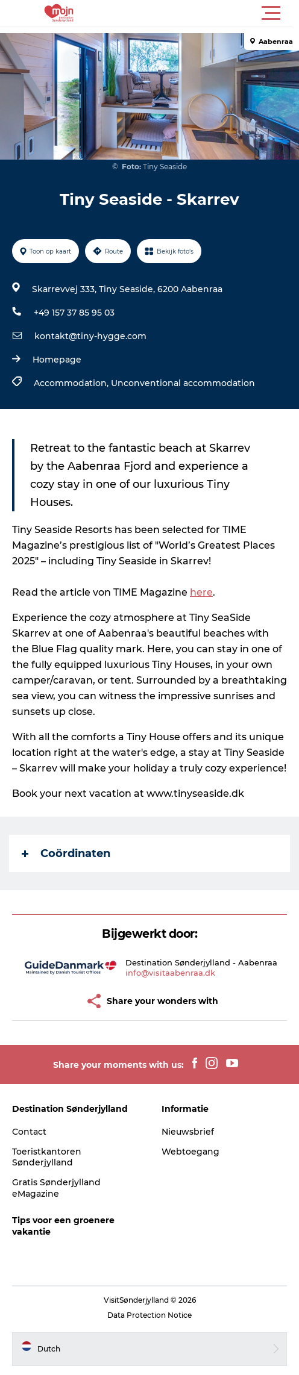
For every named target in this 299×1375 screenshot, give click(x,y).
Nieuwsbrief (188, 1131)
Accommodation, (72, 383)
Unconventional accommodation (183, 383)
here (201, 592)
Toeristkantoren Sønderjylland (46, 1157)
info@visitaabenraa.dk (170, 972)
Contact (29, 1131)
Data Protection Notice (149, 1315)
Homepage (57, 359)
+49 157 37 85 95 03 (74, 312)
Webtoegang (190, 1151)
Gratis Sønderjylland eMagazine (56, 1188)
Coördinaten (66, 853)
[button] (204, 13)
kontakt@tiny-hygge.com (90, 336)
